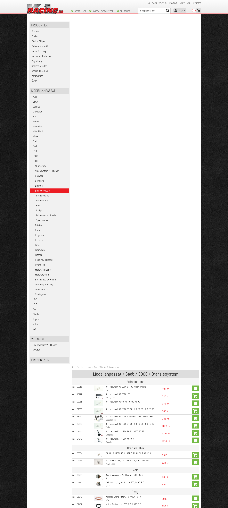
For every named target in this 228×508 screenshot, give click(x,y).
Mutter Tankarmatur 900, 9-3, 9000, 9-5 (123, 159)
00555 (79, 271)
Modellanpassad (112, 428)
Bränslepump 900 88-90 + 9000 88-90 (122, 57)
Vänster (108, 200)
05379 (79, 152)
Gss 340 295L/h (112, 263)
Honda (35, 121)
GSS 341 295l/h (112, 278)
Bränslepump (40, 195)
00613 (79, 234)
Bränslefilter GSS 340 (114, 357)
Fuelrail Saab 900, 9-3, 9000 (117, 409)
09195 (79, 189)
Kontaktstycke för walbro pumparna (121, 293)
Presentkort (41, 359)
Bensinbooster (111, 219)
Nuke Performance (113, 412)
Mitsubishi (37, 131)
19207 (79, 316)
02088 (79, 324)
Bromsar (37, 185)
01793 (79, 448)
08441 (79, 204)
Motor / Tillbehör (41, 269)
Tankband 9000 (112, 196)
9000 (35, 161)
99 (34, 151)
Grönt (107, 141)
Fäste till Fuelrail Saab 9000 (117, 417)
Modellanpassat (85, 23)
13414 (79, 301)
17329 (79, 417)
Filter (35, 245)
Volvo (34, 324)
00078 (79, 364)
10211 (79, 50)
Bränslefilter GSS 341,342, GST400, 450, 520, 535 (127, 364)
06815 (79, 42)
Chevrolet (36, 111)
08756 (79, 130)
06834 (79, 109)
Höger (108, 207)
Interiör (36, 254)
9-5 (34, 304)
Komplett (109, 90)
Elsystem (37, 235)
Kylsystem (38, 264)
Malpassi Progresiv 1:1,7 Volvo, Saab (121, 432)
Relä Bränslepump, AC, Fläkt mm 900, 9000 (124, 130)
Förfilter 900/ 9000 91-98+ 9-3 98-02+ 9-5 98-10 (127, 108)
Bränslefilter (40, 200)
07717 (79, 278)
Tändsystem (39, 294)
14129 (79, 211)
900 (34, 156)
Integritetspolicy (78, 493)
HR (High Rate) (111, 336)
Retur (107, 192)
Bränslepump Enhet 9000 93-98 (119, 94)
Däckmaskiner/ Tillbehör (44, 345)
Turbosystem (39, 289)
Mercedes (36, 126)
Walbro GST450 (112, 324)
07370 (79, 94)
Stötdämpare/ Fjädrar (43, 279)
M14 (107, 155)
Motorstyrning (40, 274)
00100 (79, 293)
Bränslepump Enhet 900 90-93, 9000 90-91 (124, 86)
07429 (79, 167)
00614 (79, 241)
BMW (34, 101)
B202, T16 (109, 53)
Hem (74, 23)
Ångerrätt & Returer (80, 490)
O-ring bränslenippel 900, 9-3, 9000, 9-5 (122, 174)
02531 (79, 402)
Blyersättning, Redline (114, 211)
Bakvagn (37, 175)
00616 (79, 432)
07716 (79, 264)
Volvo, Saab (110, 119)
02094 (79, 372)
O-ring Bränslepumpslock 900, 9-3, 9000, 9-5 (125, 167)
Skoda (35, 314)
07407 (79, 160)
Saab (34, 146)
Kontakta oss (77, 481)
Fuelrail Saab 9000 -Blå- (115, 401)
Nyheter (197, 3)
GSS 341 (109, 271)
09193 (79, 182)
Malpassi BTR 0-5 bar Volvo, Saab (119, 424)
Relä (35, 205)
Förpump (109, 45)
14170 (79, 379)
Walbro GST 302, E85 (114, 300)
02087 (79, 308)
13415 (79, 341)
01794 (79, 439)
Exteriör (37, 240)
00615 (79, 249)
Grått (107, 133)
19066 (79, 349)
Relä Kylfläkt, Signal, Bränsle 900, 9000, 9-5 (124, 137)
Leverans (75, 487)
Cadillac (35, 106)
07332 (79, 79)
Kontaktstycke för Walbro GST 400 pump (123, 379)
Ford (34, 116)
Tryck (107, 185)
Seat (34, 309)
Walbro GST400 (112, 308)
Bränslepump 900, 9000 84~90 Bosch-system (125, 42)
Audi (34, 96)
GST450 (108, 316)
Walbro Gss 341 (112, 241)
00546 (79, 256)
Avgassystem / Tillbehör (45, 170)
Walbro (108, 82)
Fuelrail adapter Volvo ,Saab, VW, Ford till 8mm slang (128, 439)
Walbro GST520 (112, 340)
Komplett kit (110, 75)
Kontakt (173, 3)
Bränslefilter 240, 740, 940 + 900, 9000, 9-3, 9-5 (127, 116)
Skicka (123, 469)
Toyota (35, 319)
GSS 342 (109, 286)
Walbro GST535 (112, 348)
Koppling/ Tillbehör (42, 259)
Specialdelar (39, 220)
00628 (79, 425)
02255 (79, 116)
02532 (79, 394)
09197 (79, 174)
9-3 (34, 299)
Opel (34, 141)
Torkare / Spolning (42, 284)
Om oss (118, 481)
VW (33, 329)
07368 (79, 87)
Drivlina (36, 225)
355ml (108, 215)
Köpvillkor (185, 3)
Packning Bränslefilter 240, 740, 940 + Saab (124, 152)
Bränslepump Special (44, 215)
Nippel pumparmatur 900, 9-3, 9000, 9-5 (123, 182)
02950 (79, 65)
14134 (79, 220)
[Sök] (154, 11)
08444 (79, 197)
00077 (79, 357)
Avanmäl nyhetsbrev (36, 496)
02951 (79, 57)
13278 (79, 409)
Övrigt (36, 210)
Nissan (35, 136)
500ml (108, 223)
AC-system (38, 166)
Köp (195, 44)
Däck (35, 230)
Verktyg (35, 350)
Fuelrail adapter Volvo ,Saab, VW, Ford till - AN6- (125, 447)
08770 (79, 138)
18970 (79, 72)
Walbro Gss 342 (112, 249)
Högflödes (109, 267)
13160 (79, 332)
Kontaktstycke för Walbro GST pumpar (122, 371)
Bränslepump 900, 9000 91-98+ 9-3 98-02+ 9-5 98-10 (129, 64)
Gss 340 (109, 256)
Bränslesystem (113, 23)
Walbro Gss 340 (112, 234)
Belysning (37, 180)
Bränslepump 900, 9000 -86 (117, 49)
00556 (79, 286)
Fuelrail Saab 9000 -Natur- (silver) (120, 394)
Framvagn (38, 250)
